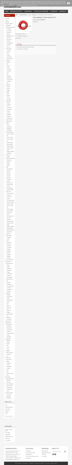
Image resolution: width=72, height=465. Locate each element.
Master (8, 149)
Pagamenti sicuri (9, 436)
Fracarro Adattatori (9, 218)
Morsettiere (9, 39)
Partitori (8, 249)
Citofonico (9, 69)
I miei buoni (28, 458)
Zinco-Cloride (10, 58)
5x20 (8, 93)
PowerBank (8, 398)
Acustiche (9, 50)
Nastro (7, 361)
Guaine (8, 238)
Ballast (8, 163)
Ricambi (7, 22)
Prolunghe (9, 130)
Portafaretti (9, 273)
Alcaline (8, 51)
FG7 (8, 72)
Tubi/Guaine (8, 235)
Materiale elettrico (16, 11)
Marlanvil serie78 (10, 230)
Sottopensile (9, 289)
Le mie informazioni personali (32, 456)
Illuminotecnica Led (9, 279)
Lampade (8, 293)
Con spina (9, 30)
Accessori (9, 244)
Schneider (9, 114)
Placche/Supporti (10, 132)
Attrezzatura (9, 359)
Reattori (8, 161)
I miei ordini (28, 450)
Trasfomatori (9, 118)
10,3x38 (8, 98)
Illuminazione (28, 11)
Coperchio (9, 179)
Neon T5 (9, 308)
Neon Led (9, 307)
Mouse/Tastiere (9, 392)
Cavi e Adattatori (9, 384)
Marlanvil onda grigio (10, 224)
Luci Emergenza (9, 314)
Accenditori (9, 160)
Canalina (8, 60)
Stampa (19, 38)
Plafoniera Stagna (9, 271)
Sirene (8, 335)
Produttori (8, 402)
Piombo (8, 55)
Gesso (8, 265)
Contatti (8, 331)
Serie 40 (8, 174)
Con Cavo (9, 394)
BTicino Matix (10, 210)
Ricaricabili (9, 57)
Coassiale (9, 70)
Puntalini (9, 44)
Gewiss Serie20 (10, 146)
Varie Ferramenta (9, 373)
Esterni (8, 86)
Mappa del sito (54, 463)
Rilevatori (9, 336)
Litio (8, 53)
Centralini (8, 84)
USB (8, 391)
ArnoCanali (7, 409)
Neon (8, 305)
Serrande (7, 18)
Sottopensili (9, 277)
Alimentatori (9, 387)
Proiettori (9, 275)
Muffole (8, 41)
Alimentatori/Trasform (10, 27)
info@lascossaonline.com (13, 459)
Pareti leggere (10, 188)
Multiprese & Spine (9, 122)
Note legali (7, 432)
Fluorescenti (9, 296)
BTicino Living (10, 137)
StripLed (8, 291)
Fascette (8, 37)
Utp (7, 83)
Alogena (8, 294)
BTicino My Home (9, 213)
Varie (8, 46)
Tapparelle (8, 340)
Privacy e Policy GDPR (39, 463)
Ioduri (8, 301)
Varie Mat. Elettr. (9, 259)
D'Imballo (9, 366)
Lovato (8, 112)
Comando (9, 104)
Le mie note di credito (30, 452)
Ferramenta (54, 11)
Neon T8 (9, 310)
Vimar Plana (9, 231)
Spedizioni (7, 434)
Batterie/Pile (8, 48)
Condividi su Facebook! (22, 36)
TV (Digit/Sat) (10, 79)
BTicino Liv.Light (10, 202)
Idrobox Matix (10, 184)
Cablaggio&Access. (10, 36)
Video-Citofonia (9, 352)
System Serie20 (10, 189)
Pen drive (9, 382)
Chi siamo (7, 438)
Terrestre (9, 258)
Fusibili (7, 91)
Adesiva (8, 62)
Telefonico (9, 77)
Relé (7, 167)
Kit (7, 356)
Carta (8, 364)
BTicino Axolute (10, 193)
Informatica (63, 11)
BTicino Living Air (10, 140)
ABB (6, 405)
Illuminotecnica (9, 263)
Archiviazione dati (10, 378)
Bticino (8, 102)
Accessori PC (9, 385)
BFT (7, 20)
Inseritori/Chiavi (10, 333)
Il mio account (29, 448)
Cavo (7, 63)
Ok (68, 3)
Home (6, 11)
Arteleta (7, 411)
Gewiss (8, 111)
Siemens (8, 116)
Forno (8, 298)
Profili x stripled (10, 286)
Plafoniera (9, 268)
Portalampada (10, 43)
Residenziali (8, 317)
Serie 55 (8, 175)
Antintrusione (9, 324)
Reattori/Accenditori (10, 158)
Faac (8, 349)
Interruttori (8, 100)
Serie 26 (8, 170)
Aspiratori (8, 338)
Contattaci (31, 463)
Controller (9, 29)
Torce (7, 370)
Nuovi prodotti (45, 450)
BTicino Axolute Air (10, 134)
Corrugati (9, 237)
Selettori (8, 350)
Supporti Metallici (9, 255)
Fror (8, 74)
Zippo (8, 342)
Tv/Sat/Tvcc (8, 242)
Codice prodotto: (36, 19)
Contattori (9, 109)
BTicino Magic (10, 142)
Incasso (8, 88)
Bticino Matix (10, 144)
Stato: (34, 21)
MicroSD (9, 380)
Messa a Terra (9, 119)
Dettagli (19, 44)
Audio (8, 67)
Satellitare (9, 251)
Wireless (8, 396)
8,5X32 (8, 95)
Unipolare (9, 81)
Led (7, 303)
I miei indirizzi (29, 454)
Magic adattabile (10, 151)
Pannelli (8, 282)
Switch (8, 34)
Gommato (9, 76)
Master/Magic (10, 228)
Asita (6, 413)
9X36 (8, 97)
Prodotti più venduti (46, 452)
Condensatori (10, 168)
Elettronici (9, 32)
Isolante (8, 368)
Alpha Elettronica (9, 407)
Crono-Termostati (9, 106)
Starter (8, 165)
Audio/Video (9, 389)
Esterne (8, 181)
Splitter (8, 252)
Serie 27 (8, 172)
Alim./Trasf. (9, 328)
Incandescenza (10, 300)
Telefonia (8, 233)
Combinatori (9, 329)
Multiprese (9, 128)
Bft (7, 345)
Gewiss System (10, 147)
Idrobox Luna (10, 182)
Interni (8, 266)
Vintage (8, 312)
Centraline (9, 247)
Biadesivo (9, 363)
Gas (8, 375)
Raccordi (8, 154)
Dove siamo (7, 440)
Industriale (9, 126)
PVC (8, 240)
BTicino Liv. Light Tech (9, 196)
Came (8, 347)
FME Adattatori (10, 216)
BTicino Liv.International (10, 199)
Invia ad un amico (21, 33)
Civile (8, 125)
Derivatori (9, 245)
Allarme (8, 65)
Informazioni (8, 426)
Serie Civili (8, 191)
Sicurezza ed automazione (41, 11)
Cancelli (7, 343)
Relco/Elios (9, 153)
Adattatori (8, 25)
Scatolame (8, 177)
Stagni (8, 90)
